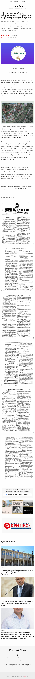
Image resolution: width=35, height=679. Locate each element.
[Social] (17, 655)
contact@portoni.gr (17, 660)
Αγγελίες (12, 658)
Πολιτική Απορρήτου (19, 658)
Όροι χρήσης (28, 658)
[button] (3, 6)
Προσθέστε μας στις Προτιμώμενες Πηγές (17, 494)
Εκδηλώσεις (6, 658)
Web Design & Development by (19, 676)
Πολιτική (5, 35)
